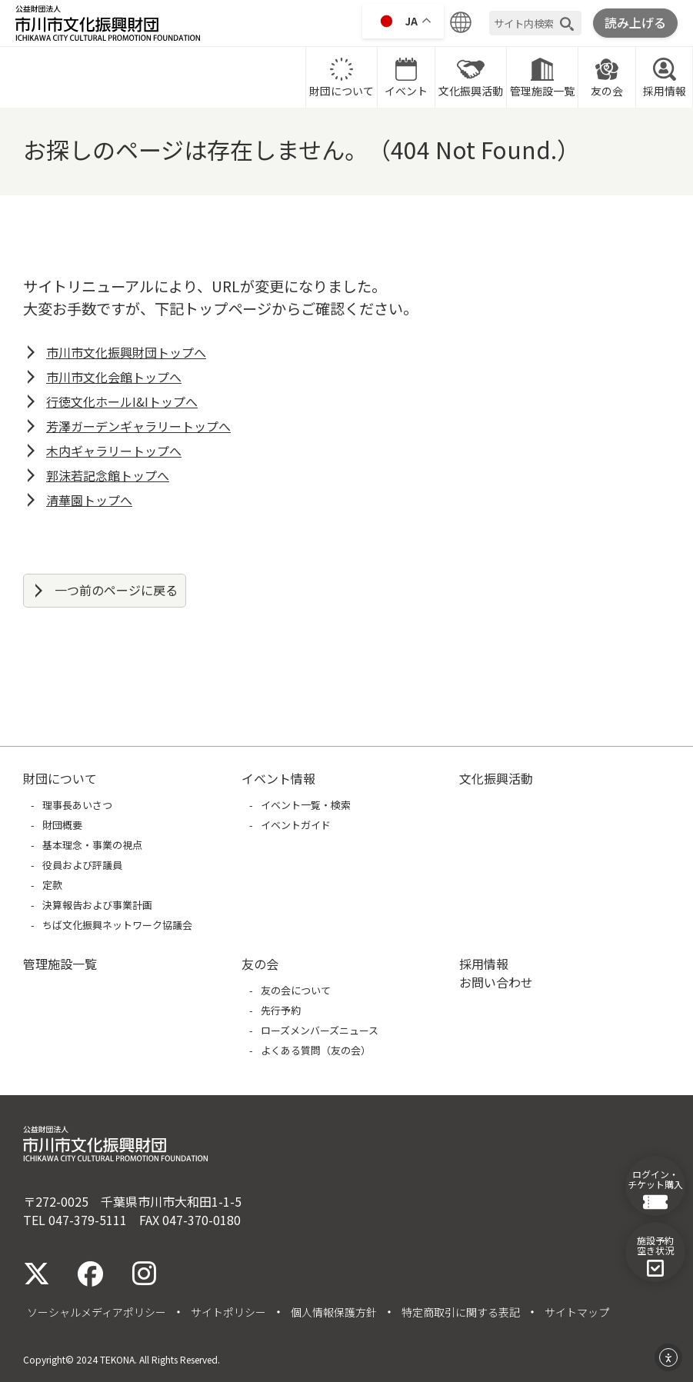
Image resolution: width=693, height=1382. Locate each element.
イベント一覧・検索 (306, 805)
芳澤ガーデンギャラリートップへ (138, 426)
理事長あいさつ (77, 805)
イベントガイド (296, 825)
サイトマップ (577, 1312)
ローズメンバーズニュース (319, 1030)
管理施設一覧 (542, 76)
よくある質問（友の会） (316, 1050)
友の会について (296, 990)
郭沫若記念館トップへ (107, 475)
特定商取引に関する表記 (460, 1312)
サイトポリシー (228, 1312)
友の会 (607, 76)
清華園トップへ (89, 500)
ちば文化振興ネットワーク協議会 (117, 925)
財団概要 (62, 825)
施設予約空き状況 (655, 1255)
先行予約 (281, 1010)
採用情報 (664, 76)
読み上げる (635, 22)
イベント (406, 76)
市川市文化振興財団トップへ (126, 352)
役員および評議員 (82, 865)
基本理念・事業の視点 (92, 845)
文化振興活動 (470, 76)
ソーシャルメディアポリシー (96, 1312)
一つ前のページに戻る (116, 590)
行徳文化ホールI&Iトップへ (122, 401)
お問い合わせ (496, 982)
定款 (52, 885)
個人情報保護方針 (334, 1312)
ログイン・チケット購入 (655, 1188)
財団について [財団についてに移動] (341, 76)
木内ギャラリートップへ (114, 450)
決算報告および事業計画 (97, 905)
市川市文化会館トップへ (114, 377)
